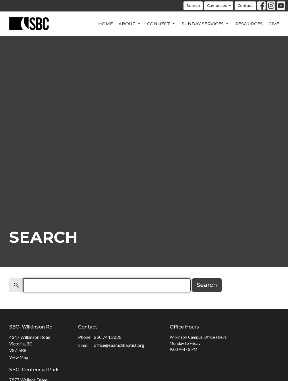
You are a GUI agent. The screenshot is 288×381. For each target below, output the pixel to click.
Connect (161, 23)
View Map (18, 357)
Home (105, 23)
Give (273, 23)
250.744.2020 (107, 337)
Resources (249, 23)
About (130, 23)
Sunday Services (205, 23)
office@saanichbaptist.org (119, 345)
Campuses (219, 5)
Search (193, 5)
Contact (245, 5)
